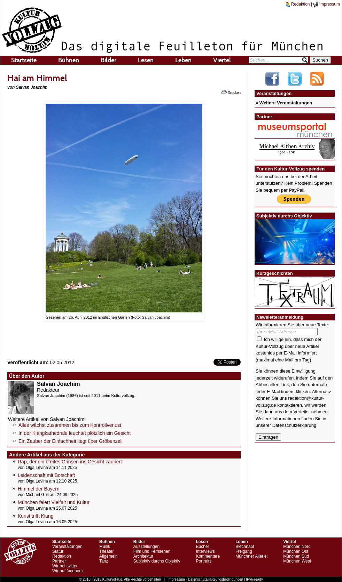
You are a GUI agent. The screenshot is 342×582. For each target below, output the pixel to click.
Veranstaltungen (67, 546)
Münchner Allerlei (251, 556)
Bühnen (68, 60)
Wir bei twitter (65, 566)
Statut (57, 551)
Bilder (108, 60)
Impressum (326, 4)
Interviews (205, 551)
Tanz (103, 561)
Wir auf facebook (68, 570)
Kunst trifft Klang (35, 516)
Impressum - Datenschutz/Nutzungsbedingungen (205, 579)
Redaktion (298, 4)
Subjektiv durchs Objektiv (156, 561)
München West (297, 561)
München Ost (295, 551)
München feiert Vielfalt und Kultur (54, 502)
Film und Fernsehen (152, 551)
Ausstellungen (146, 546)
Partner (59, 561)
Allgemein (108, 556)
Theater (106, 551)
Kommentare (208, 556)
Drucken (231, 92)
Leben (183, 60)
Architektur (143, 556)
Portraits (203, 561)
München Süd (296, 556)
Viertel (222, 60)
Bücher (202, 546)
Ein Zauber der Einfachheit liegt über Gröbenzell (70, 441)
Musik (104, 546)
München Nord (297, 546)
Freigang (243, 551)
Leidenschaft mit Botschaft (46, 475)
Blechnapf (244, 546)
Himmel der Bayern (39, 489)
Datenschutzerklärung (294, 425)
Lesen (146, 60)
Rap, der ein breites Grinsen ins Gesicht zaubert (70, 461)
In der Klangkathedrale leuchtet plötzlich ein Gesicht (74, 433)
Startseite (24, 60)
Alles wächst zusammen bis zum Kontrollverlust (69, 425)
